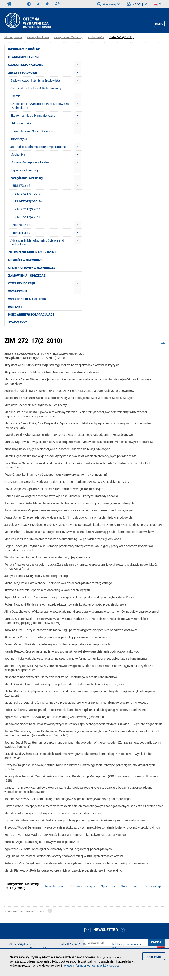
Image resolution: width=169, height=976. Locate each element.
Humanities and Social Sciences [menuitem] (31, 131)
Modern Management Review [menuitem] (29, 162)
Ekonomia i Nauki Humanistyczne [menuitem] (32, 115)
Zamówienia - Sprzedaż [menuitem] (27, 275)
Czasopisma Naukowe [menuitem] (25, 65)
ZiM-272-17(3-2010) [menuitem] (28, 209)
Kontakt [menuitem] (15, 306)
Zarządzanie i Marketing (68, 37)
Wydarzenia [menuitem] (18, 291)
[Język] (157, 4)
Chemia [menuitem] (15, 96)
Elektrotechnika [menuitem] (20, 123)
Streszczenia (128, 886)
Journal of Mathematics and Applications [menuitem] (38, 147)
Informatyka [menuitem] (18, 139)
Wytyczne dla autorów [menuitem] (27, 299)
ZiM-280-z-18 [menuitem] (21, 225)
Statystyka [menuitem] (18, 322)
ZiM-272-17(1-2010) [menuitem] (28, 193)
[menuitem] (77, 64)
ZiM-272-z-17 (96, 37)
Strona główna (13, 37)
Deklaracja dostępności (126, 944)
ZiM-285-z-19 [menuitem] (21, 232)
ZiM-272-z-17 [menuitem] (21, 186)
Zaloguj (137, 4)
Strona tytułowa (54, 886)
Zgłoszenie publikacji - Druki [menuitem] (32, 252)
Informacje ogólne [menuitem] (24, 49)
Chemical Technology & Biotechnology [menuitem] (35, 88)
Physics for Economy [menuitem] (24, 170)
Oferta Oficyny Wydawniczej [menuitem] (31, 267)
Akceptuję (154, 956)
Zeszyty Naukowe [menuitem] (22, 72)
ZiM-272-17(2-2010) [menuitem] (28, 201)
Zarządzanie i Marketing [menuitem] (26, 178)
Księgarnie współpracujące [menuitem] (31, 314)
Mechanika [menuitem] (17, 154)
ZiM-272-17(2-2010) (121, 37)
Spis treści (108, 886)
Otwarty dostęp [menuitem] (21, 283)
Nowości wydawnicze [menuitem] (25, 260)
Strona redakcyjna (83, 886)
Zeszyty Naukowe (38, 37)
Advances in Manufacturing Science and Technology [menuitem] (37, 242)
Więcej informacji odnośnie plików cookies (92, 965)
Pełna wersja (153, 886)
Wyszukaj (108, 4)
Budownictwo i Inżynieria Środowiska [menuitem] (35, 80)
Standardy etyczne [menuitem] (24, 57)
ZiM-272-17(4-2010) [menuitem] (28, 217)
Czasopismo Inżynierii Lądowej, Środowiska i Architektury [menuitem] (39, 106)
